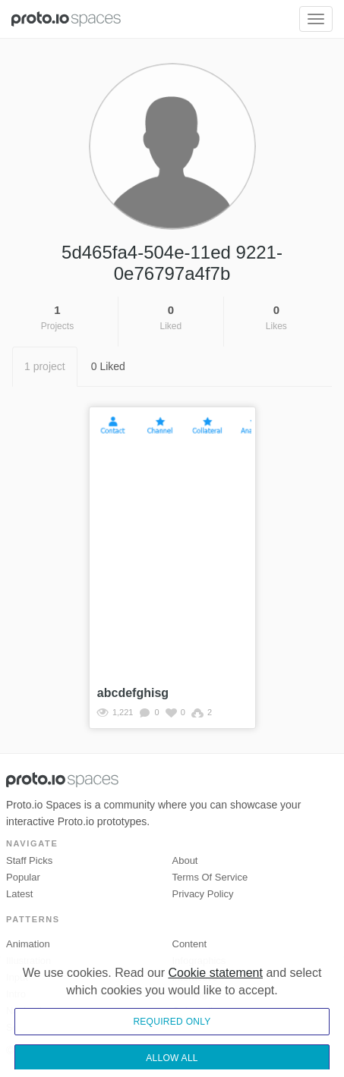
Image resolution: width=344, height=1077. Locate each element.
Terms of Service (210, 877)
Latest (19, 894)
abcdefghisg (133, 692)
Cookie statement (215, 1009)
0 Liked (108, 366)
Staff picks (29, 860)
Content (189, 944)
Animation (28, 944)
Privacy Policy (203, 894)
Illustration (28, 960)
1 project (44, 366)
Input (17, 977)
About (185, 860)
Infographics (199, 960)
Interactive (195, 977)
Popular (23, 877)
